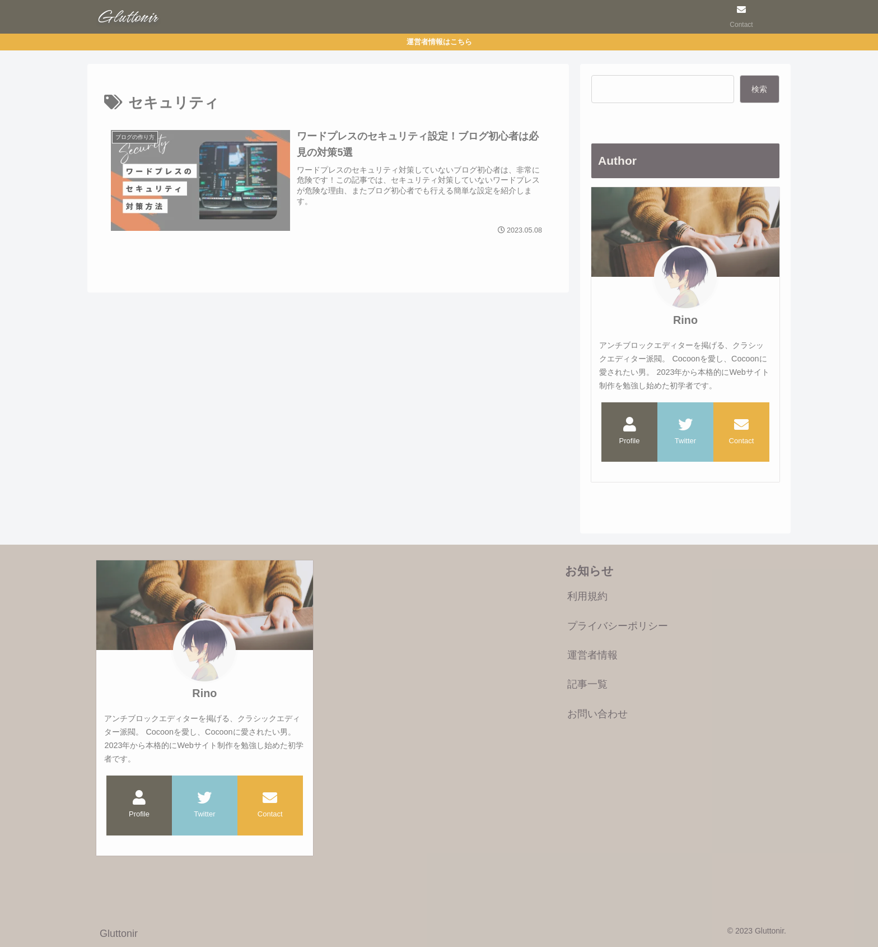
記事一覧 (587, 684)
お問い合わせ (597, 713)
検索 (759, 89)
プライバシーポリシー (617, 626)
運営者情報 (592, 655)
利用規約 (587, 596)
